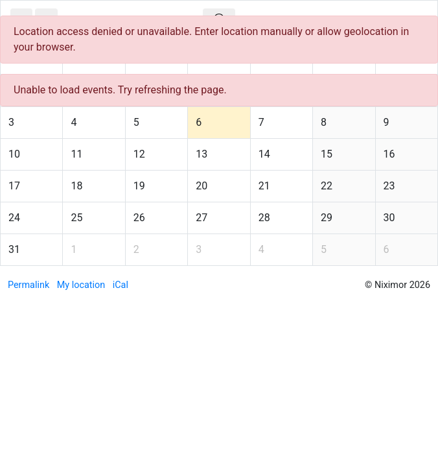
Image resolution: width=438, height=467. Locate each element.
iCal (120, 285)
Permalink (28, 285)
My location (81, 285)
